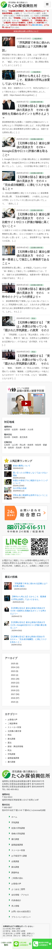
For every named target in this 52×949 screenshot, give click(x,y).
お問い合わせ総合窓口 (21, 911)
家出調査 (11, 739)
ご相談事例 (12, 723)
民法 (10, 750)
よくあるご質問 (18, 889)
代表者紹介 (16, 900)
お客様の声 (12, 719)
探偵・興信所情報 (15, 746)
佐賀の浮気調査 (18, 828)
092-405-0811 (37, 25)
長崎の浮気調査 (18, 833)
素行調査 (11, 762)
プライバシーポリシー (21, 917)
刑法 (10, 735)
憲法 (10, 743)
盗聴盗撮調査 (13, 758)
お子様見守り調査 (19, 856)
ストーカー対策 (14, 727)
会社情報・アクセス (20, 895)
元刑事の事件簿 (14, 731)
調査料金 (15, 872)
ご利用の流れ (17, 878)
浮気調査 (11, 754)
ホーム (14, 817)
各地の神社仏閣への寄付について (26, 31)
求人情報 (15, 906)
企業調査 (15, 861)
